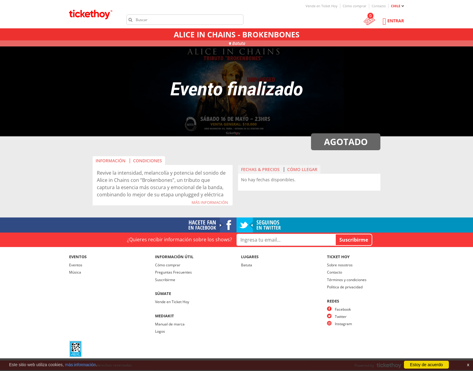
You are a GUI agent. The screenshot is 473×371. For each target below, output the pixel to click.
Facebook (343, 309)
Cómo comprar (355, 6)
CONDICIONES (147, 160)
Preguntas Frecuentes (173, 272)
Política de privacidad (345, 287)
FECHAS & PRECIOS (260, 169)
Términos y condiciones (347, 279)
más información (80, 364)
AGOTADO (346, 141)
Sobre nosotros (340, 265)
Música (75, 272)
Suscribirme (165, 279)
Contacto (379, 6)
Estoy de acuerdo (426, 364)
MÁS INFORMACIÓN (210, 202)
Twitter (341, 316)
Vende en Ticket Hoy (322, 6)
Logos (160, 331)
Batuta (246, 265)
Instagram (343, 323)
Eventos (75, 265)
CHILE (395, 6)
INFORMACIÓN (110, 160)
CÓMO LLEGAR (302, 169)
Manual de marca (170, 324)
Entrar (395, 21)
